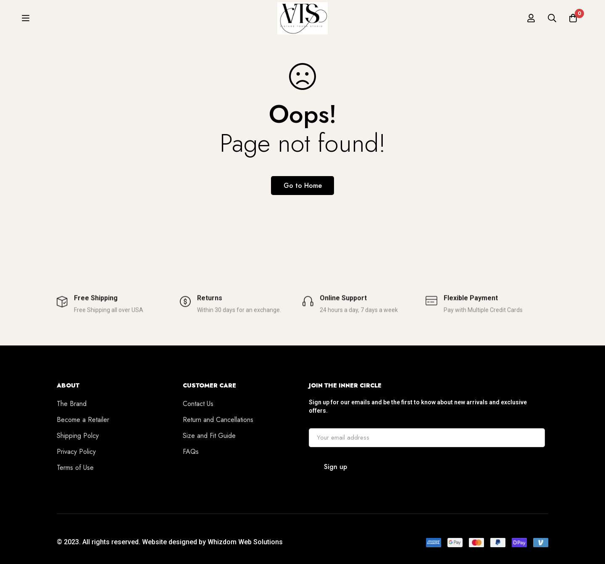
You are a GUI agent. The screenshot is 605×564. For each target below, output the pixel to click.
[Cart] (573, 21)
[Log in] (531, 21)
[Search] (552, 21)
